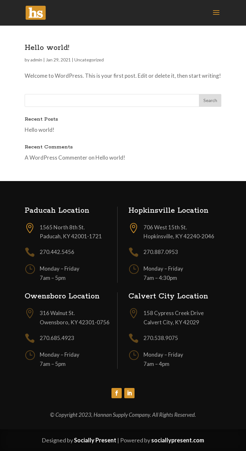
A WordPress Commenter (56, 157)
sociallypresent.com (177, 440)
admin (36, 59)
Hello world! (47, 47)
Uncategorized (89, 59)
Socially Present (95, 440)
